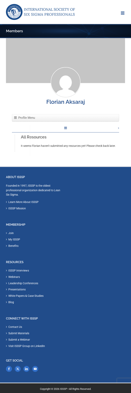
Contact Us (15, 326)
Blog (11, 302)
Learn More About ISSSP (23, 202)
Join (11, 233)
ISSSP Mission (17, 208)
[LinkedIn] (26, 369)
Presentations (17, 289)
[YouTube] (35, 369)
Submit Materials (18, 333)
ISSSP (63, 388)
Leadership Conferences (23, 283)
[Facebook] (9, 369)
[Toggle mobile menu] (123, 13)
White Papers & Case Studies (26, 295)
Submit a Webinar (19, 339)
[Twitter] (18, 369)
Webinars (14, 276)
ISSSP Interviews (18, 270)
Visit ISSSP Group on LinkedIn (26, 346)
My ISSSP (14, 239)
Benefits (13, 245)
